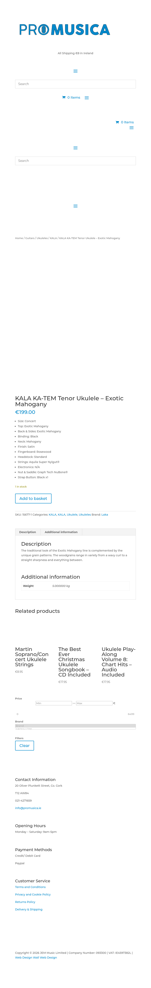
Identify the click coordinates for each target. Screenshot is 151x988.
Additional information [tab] (61, 530)
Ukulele (72, 513)
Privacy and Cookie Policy (33, 893)
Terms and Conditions (30, 885)
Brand (75, 724)
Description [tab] (27, 530)
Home (19, 238)
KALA (53, 238)
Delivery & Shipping (28, 908)
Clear (24, 744)
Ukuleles (42, 238)
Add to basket (33, 497)
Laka (104, 513)
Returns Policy (25, 900)
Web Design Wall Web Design (36, 956)
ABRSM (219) (75, 727)
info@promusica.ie (28, 806)
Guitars (29, 238)
